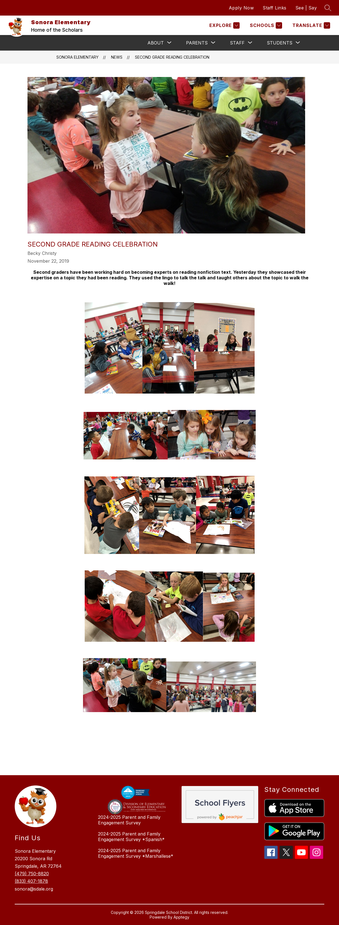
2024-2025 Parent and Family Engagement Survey (129, 819)
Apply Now (241, 8)
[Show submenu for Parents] (197, 42)
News (116, 57)
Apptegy (181, 917)
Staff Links (275, 8)
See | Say (306, 8)
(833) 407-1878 (31, 881)
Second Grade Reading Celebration (172, 57)
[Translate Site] (310, 25)
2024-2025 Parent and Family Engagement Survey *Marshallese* (135, 853)
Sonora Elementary (77, 57)
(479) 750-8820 (32, 873)
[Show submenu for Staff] (237, 42)
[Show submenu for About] (155, 42)
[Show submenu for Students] (279, 42)
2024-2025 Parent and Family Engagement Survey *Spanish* (131, 836)
